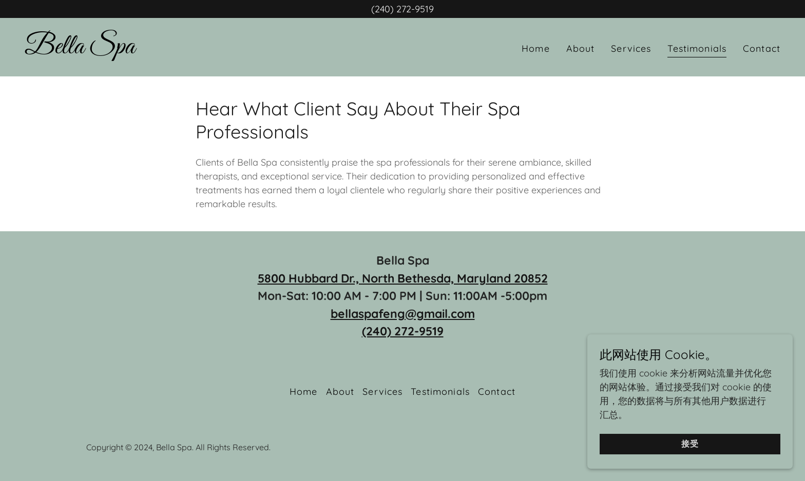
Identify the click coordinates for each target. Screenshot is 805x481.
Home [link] (536, 48)
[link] (80, 50)
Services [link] (631, 48)
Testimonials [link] (696, 48)
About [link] (580, 48)
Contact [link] (761, 48)
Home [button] (304, 391)
